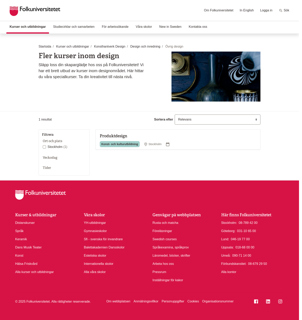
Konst (19, 255)
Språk (19, 231)
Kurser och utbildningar (29, 26)
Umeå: (226, 255)
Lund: (225, 239)
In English (247, 10)
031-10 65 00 (246, 231)
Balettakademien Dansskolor (104, 247)
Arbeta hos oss (163, 263)
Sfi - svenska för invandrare (103, 239)
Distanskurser (25, 222)
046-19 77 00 (240, 239)
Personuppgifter (173, 301)
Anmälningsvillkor (146, 301)
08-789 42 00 (248, 222)
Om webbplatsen (118, 301)
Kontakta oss (198, 26)
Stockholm (57, 147)
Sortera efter (163, 119)
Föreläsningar (162, 231)
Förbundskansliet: (233, 263)
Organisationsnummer (217, 301)
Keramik (21, 239)
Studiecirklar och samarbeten (74, 26)
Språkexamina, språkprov (170, 247)
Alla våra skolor (95, 272)
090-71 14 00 (241, 255)
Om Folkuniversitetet (218, 10)
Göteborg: (228, 231)
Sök (284, 11)
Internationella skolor (99, 263)
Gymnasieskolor (95, 231)
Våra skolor (144, 26)
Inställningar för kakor (167, 280)
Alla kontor (228, 272)
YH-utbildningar (95, 222)
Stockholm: (229, 222)
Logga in (266, 10)
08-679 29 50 (257, 263)
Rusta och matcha (165, 222)
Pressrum (159, 272)
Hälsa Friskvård (26, 263)
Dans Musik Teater (28, 247)
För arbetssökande (115, 26)
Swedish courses (164, 239)
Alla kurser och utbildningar (34, 272)
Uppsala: (227, 247)
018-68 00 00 (244, 247)
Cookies (193, 301)
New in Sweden (170, 26)
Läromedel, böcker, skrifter (171, 255)
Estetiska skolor (95, 255)
